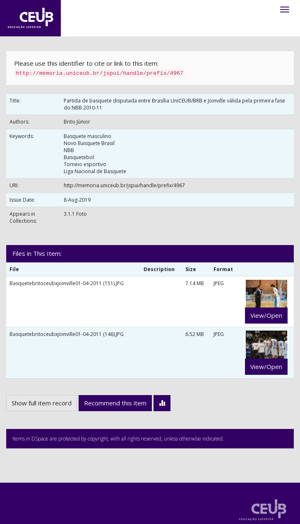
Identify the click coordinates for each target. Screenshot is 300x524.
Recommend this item (115, 403)
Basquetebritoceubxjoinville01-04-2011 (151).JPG (67, 283)
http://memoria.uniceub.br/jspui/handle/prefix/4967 (124, 185)
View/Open (266, 315)
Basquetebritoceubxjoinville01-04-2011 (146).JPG (67, 334)
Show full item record (42, 403)
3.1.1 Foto (75, 213)
